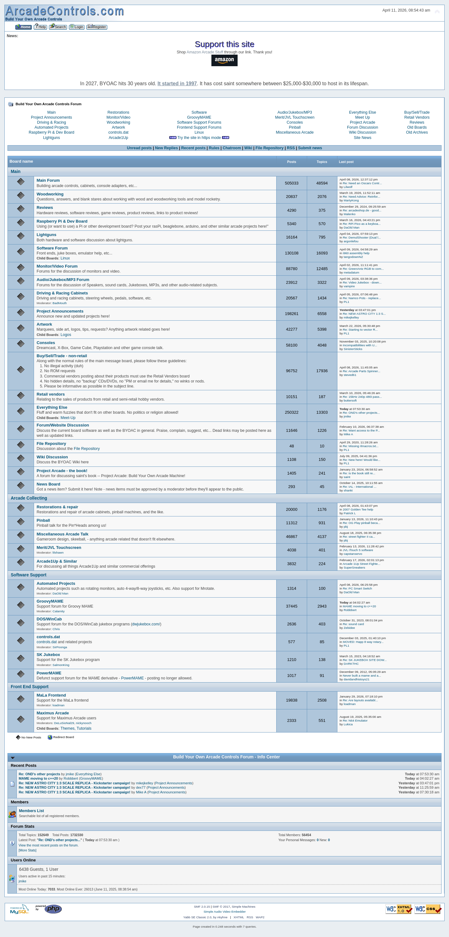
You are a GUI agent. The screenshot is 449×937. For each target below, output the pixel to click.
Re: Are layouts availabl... (360, 700)
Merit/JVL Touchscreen (294, 117)
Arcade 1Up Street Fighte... (361, 563)
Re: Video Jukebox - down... (362, 282)
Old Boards (417, 127)
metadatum (351, 272)
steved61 (350, 375)
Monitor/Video (118, 117)
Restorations (118, 112)
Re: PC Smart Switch (357, 588)
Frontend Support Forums (199, 127)
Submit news (310, 148)
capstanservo (353, 553)
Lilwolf (348, 187)
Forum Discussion (362, 127)
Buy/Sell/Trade (417, 112)
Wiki (248, 148)
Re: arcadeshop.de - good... (362, 210)
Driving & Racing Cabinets (62, 293)
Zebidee (349, 627)
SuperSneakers (354, 567)
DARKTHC (351, 663)
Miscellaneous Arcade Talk (63, 534)
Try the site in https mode (199, 138)
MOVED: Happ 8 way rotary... (363, 642)
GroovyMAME (199, 117)
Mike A (348, 434)
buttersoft (350, 400)
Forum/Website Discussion (63, 425)
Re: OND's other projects (40, 774)
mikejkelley (351, 317)
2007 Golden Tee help (358, 509)
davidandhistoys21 (356, 679)
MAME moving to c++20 (359, 606)
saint (347, 477)
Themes (67, 728)
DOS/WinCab (49, 619)
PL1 (346, 301)
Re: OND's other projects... (361, 412)
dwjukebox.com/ (146, 624)
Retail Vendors (417, 117)
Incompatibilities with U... (360, 345)
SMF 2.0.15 (202, 906)
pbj (346, 526)
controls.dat (118, 132)
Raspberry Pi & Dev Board (51, 132)
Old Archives (417, 132)
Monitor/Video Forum (57, 266)
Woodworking (118, 122)
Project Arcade (362, 122)
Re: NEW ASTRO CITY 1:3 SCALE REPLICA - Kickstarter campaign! (74, 783)
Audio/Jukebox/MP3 (295, 112)
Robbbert (350, 610)
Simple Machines (243, 906)
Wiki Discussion (362, 132)
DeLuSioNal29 (64, 723)
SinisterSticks (353, 349)
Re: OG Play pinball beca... (361, 523)
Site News (362, 138)
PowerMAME (49, 673)
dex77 (141, 787)
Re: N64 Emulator (355, 720)
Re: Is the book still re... (359, 473)
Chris (56, 629)
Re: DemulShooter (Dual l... (362, 237)
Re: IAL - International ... (359, 486)
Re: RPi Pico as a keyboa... (361, 223)
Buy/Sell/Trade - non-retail (62, 355)
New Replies (166, 148)
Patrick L (350, 513)
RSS (291, 148)
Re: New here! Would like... (361, 459)
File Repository (269, 148)
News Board (48, 484)
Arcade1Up (118, 138)
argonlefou (351, 241)
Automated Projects (52, 127)
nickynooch (83, 723)
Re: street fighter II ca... (359, 536)
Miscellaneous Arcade (295, 132)
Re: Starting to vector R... (360, 329)
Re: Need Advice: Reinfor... (361, 196)
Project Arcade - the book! (62, 470)
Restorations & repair (57, 507)
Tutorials (84, 728)
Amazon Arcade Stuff (205, 52)
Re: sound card (353, 624)
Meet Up (362, 117)
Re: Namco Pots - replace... (362, 298)
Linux (199, 132)
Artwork (118, 127)
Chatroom (232, 148)
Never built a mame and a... (362, 675)
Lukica (348, 724)
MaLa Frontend (51, 695)
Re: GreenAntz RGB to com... (363, 268)
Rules (214, 148)
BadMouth (60, 303)
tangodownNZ (353, 257)
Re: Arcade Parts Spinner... (361, 371)
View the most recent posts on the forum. (49, 845)
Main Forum (48, 180)
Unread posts (139, 148)
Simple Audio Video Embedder (225, 911)
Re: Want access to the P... (361, 430)
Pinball (295, 127)
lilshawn (58, 552)
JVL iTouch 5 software (358, 550)
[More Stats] (27, 850)
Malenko (349, 214)
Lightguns (51, 138)
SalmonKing (61, 665)
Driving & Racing (51, 122)
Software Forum (52, 248)
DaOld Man (351, 227)
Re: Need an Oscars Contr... (362, 183)
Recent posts (193, 148)
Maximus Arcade (53, 713)
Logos (65, 335)
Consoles (295, 122)
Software (199, 112)
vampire (349, 286)
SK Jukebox (48, 654)
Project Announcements (51, 117)
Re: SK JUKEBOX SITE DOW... (365, 660)
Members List (31, 811)
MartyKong (351, 200)
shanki (348, 490)
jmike (347, 416)
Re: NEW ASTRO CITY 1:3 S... (364, 313)
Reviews (417, 122)
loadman (59, 705)
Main (51, 112)
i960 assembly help (356, 253)
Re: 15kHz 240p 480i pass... (362, 396)
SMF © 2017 (221, 906)
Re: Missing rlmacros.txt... (361, 446)
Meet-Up (67, 418)
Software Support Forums (199, 122)
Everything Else (362, 112)
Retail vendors (51, 394)
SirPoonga (60, 647)
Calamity (59, 611)
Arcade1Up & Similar (57, 561)
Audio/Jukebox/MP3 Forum (63, 279)
